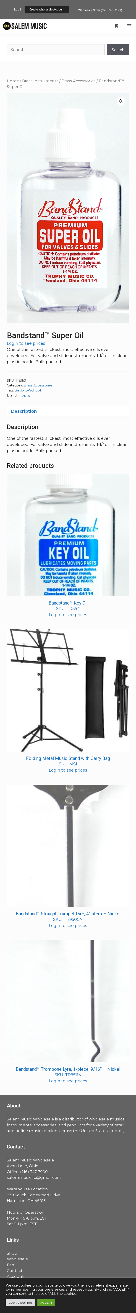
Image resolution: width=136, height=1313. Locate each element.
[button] (121, 101)
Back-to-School (28, 390)
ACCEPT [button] (46, 1302)
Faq (10, 1265)
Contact (15, 1270)
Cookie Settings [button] (20, 1302)
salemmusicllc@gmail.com (34, 1177)
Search (118, 49)
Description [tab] (24, 411)
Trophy (24, 395)
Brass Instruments (40, 81)
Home (13, 81)
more (115, 1130)
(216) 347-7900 (34, 1171)
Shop (12, 1253)
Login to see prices (26, 343)
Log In (18, 9)
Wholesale (17, 1259)
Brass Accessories (79, 81)
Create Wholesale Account (46, 9)
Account (15, 1276)
